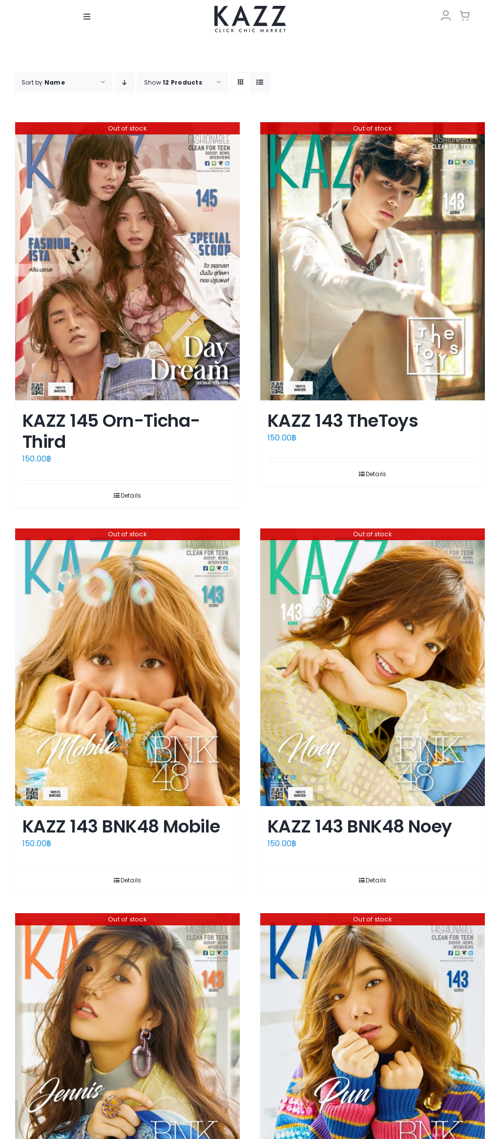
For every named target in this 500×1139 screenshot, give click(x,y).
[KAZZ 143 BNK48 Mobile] (127, 667)
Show (173, 82)
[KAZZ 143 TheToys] (372, 261)
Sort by (43, 82)
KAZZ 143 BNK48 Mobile (121, 826)
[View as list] (260, 82)
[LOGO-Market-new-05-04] (250, 8)
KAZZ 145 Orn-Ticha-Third (111, 431)
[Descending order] (124, 82)
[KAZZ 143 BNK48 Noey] (372, 667)
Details (131, 495)
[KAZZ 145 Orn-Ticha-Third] (127, 261)
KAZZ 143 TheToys (343, 420)
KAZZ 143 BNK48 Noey (360, 826)
